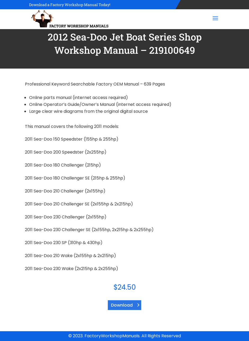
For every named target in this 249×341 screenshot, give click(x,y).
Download (122, 305)
